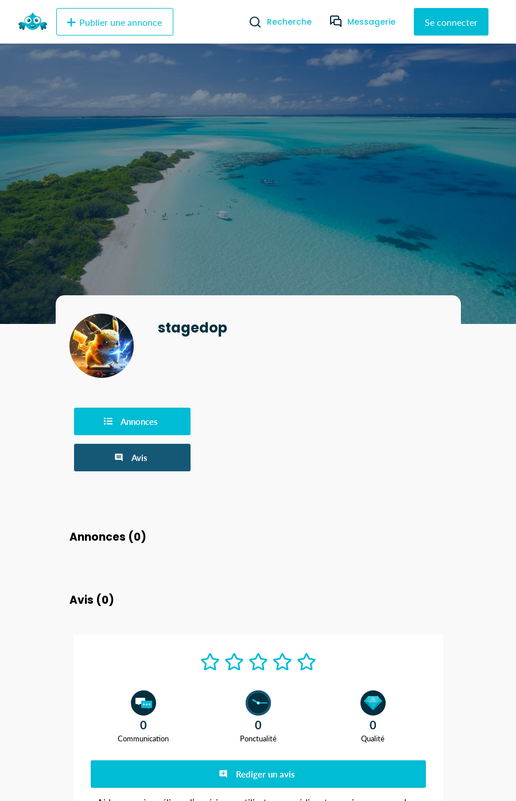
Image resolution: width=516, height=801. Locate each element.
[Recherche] (250, 22)
